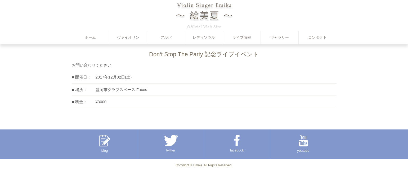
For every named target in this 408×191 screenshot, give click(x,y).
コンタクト (317, 37)
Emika (197, 165)
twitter (171, 143)
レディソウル (204, 37)
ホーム (90, 37)
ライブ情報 (241, 37)
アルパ (166, 37)
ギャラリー (279, 37)
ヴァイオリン (128, 37)
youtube (303, 144)
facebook (237, 143)
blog (104, 144)
